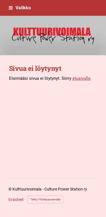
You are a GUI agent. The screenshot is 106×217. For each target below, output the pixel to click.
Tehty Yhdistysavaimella (45, 199)
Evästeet (16, 200)
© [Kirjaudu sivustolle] (10, 189)
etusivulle (81, 78)
